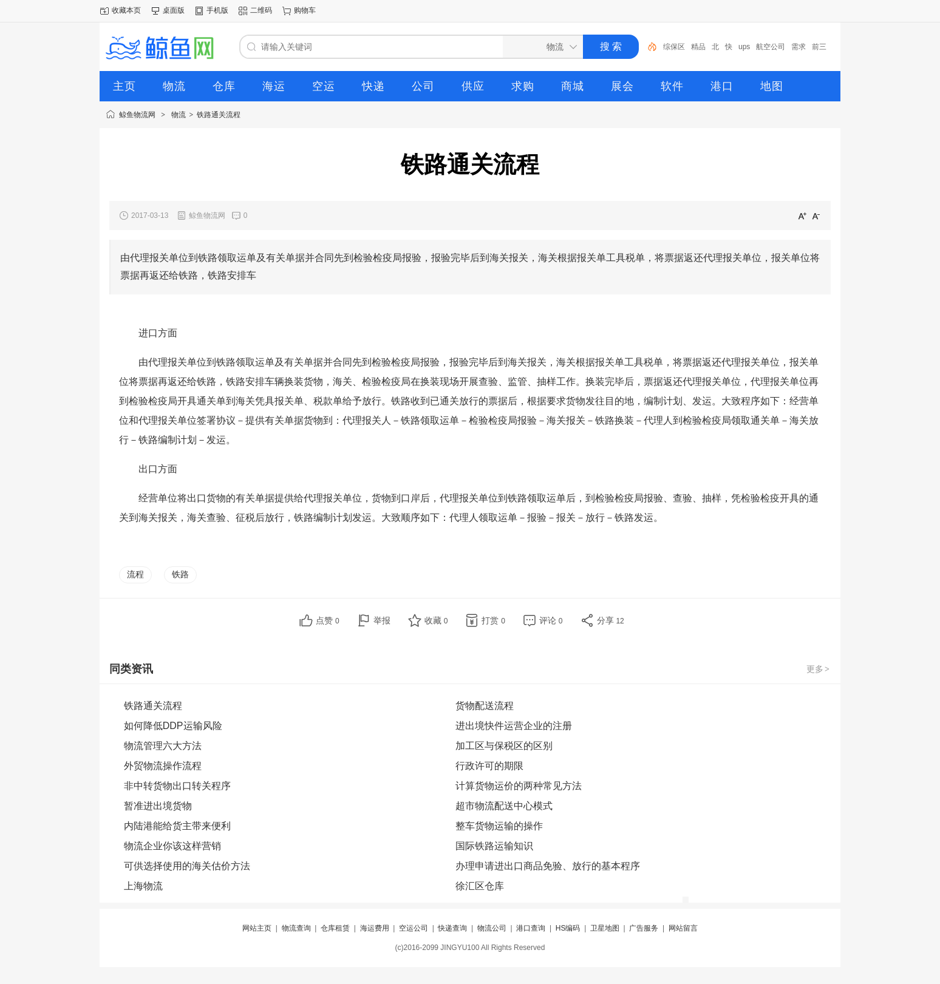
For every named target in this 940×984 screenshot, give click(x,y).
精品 (698, 46)
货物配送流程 (484, 706)
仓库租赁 (335, 928)
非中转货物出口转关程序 (177, 786)
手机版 (217, 10)
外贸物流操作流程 (163, 766)
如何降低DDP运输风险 (173, 726)
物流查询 (296, 928)
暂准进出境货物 (158, 806)
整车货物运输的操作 (499, 826)
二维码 (261, 10)
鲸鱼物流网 (137, 114)
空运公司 (413, 928)
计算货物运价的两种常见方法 (518, 786)
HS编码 (568, 928)
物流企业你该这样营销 (172, 846)
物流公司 (491, 928)
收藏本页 (126, 10)
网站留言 (683, 928)
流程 (135, 574)
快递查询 (452, 928)
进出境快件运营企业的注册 (513, 726)
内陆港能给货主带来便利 (177, 826)
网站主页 (256, 928)
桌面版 (174, 10)
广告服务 (643, 928)
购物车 (305, 10)
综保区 (674, 46)
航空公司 (770, 46)
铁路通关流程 (218, 114)
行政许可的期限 (489, 766)
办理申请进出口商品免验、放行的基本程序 (547, 866)
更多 (818, 669)
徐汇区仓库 (479, 886)
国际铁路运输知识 (494, 846)
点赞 (327, 620)
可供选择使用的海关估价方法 (187, 866)
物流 (178, 114)
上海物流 (143, 886)
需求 (798, 46)
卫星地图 (604, 928)
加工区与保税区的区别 (504, 746)
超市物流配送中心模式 (504, 806)
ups (744, 46)
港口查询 (530, 928)
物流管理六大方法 (163, 746)
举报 (381, 620)
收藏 (436, 620)
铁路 (180, 574)
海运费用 (374, 928)
